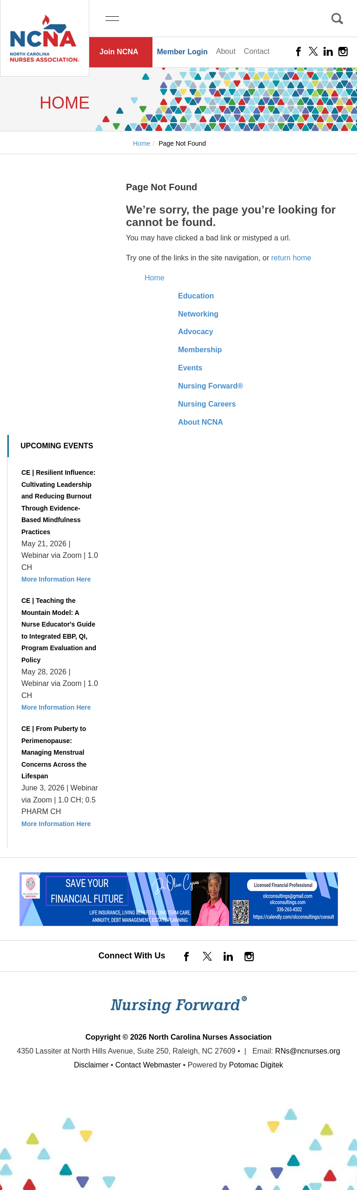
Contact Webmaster (148, 1065)
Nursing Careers (207, 404)
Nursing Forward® (210, 386)
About (226, 51)
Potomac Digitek (256, 1065)
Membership (200, 350)
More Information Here (56, 579)
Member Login (182, 52)
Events (190, 368)
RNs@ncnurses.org (307, 1051)
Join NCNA (119, 52)
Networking (198, 314)
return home (291, 258)
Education (196, 296)
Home (155, 278)
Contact (257, 51)
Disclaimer (91, 1065)
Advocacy (195, 332)
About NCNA (200, 422)
